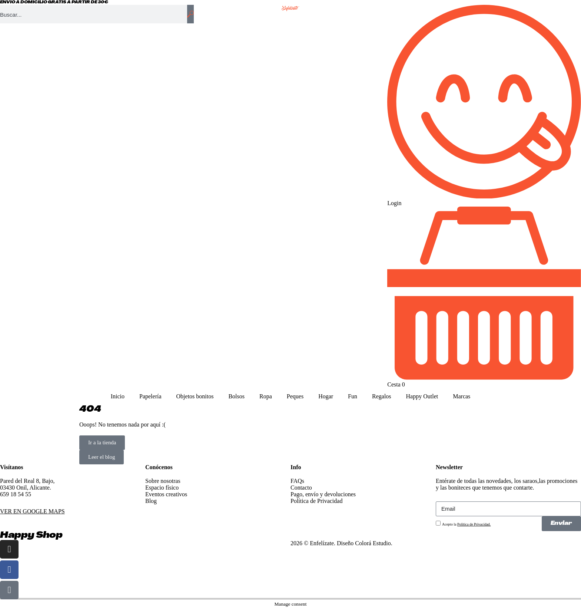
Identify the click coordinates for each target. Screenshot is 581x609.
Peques (295, 396)
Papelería (150, 396)
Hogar (325, 396)
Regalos (381, 396)
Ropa (265, 396)
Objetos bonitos (195, 396)
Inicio (117, 396)
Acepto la (466, 524)
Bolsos (236, 396)
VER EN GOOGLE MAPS (32, 511)
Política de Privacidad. (474, 524)
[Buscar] (190, 14)
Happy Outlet (422, 396)
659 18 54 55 (15, 494)
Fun (352, 396)
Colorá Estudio (373, 543)
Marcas (461, 396)
